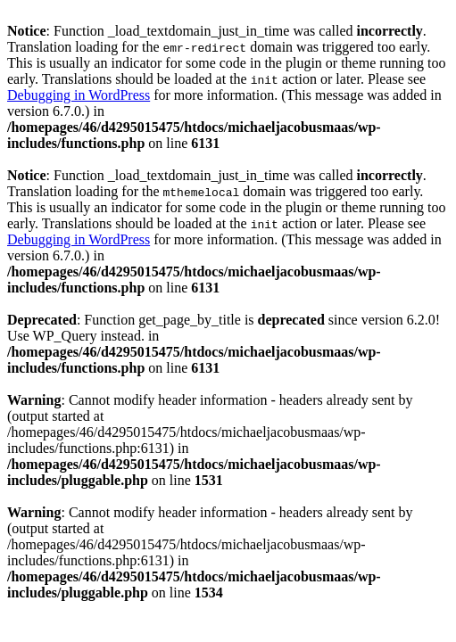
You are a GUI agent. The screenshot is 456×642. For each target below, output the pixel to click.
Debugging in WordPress (78, 95)
